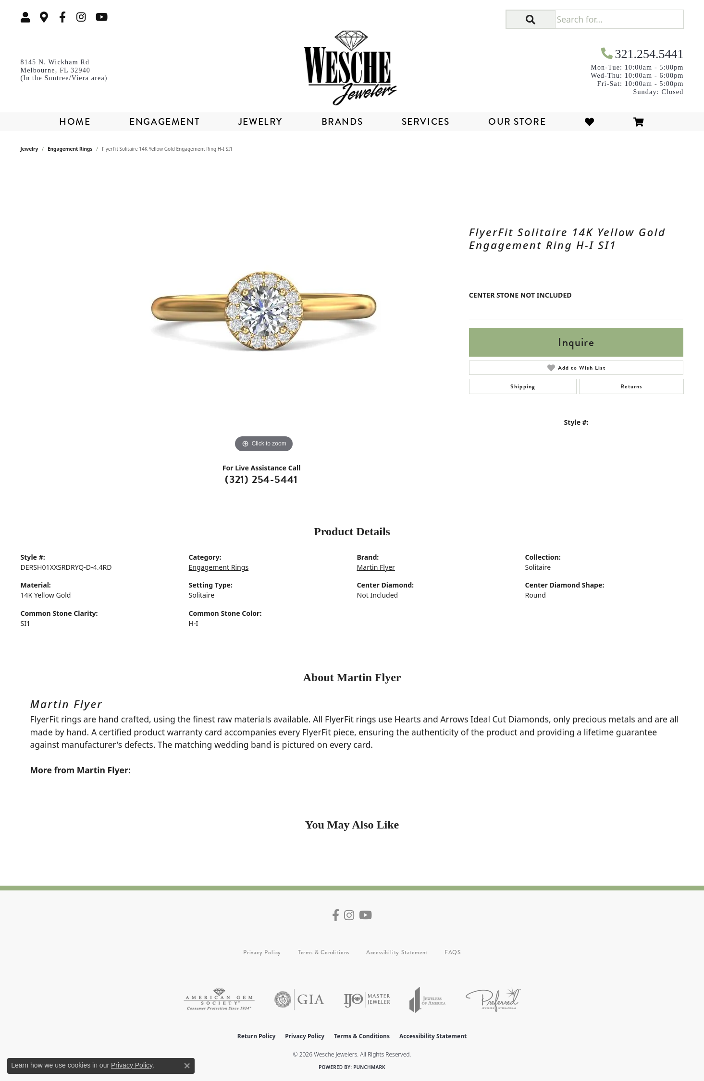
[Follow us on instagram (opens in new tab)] (81, 17)
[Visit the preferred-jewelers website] (493, 999)
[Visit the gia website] (299, 999)
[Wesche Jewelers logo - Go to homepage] (352, 64)
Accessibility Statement (397, 952)
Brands (342, 122)
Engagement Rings (70, 148)
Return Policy (256, 1036)
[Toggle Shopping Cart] (639, 121)
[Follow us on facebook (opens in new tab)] (62, 17)
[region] (264, 311)
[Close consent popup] (187, 1066)
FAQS (453, 952)
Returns (631, 386)
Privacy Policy (262, 952)
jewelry (29, 148)
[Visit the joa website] (427, 999)
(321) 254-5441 (261, 479)
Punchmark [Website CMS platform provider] (369, 1067)
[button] (25, 17)
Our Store (517, 122)
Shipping (523, 386)
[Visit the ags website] (219, 999)
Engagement (164, 122)
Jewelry (260, 122)
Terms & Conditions (323, 952)
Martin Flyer (376, 567)
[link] (44, 17)
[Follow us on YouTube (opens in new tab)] (102, 17)
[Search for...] (619, 19)
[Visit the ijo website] (367, 999)
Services (426, 122)
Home (74, 122)
